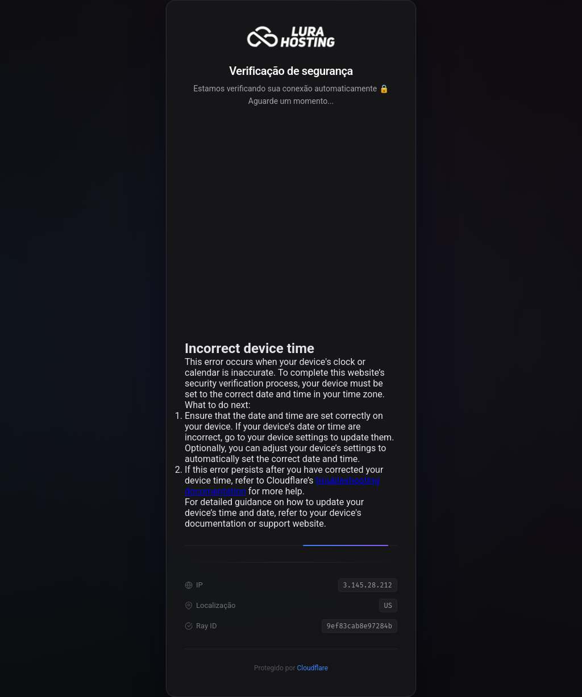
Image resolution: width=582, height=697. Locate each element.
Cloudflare (312, 668)
